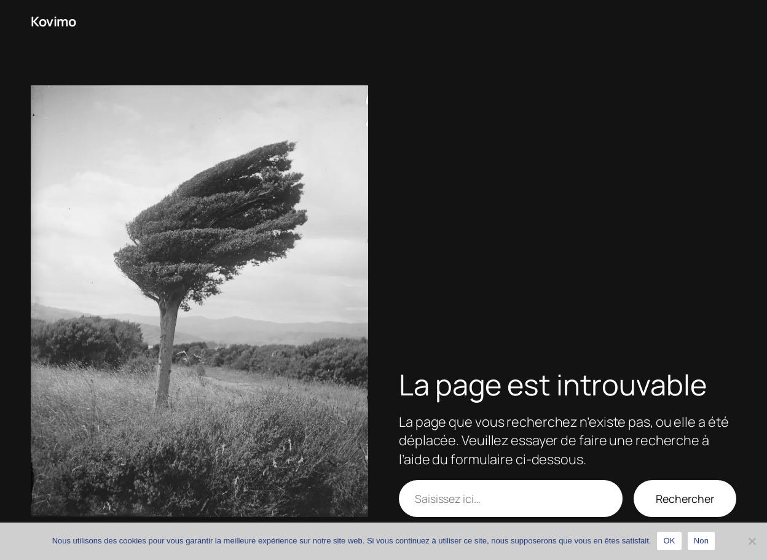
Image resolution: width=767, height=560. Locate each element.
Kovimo (53, 21)
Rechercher (685, 498)
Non (701, 540)
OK (669, 540)
